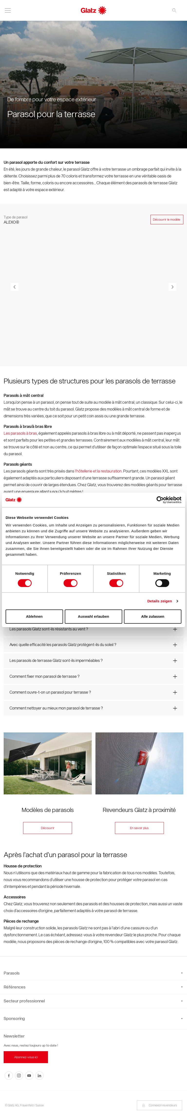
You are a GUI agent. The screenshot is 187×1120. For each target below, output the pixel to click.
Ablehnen (34, 616)
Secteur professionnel (93, 1000)
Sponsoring (14, 1018)
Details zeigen (159, 601)
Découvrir (48, 828)
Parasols (93, 973)
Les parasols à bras (20, 433)
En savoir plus (139, 828)
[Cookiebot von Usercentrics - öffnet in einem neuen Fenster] (160, 499)
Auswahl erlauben (93, 616)
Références (93, 987)
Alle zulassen (152, 616)
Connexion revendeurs (159, 1105)
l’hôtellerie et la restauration (98, 471)
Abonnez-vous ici (25, 1057)
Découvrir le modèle (167, 219)
